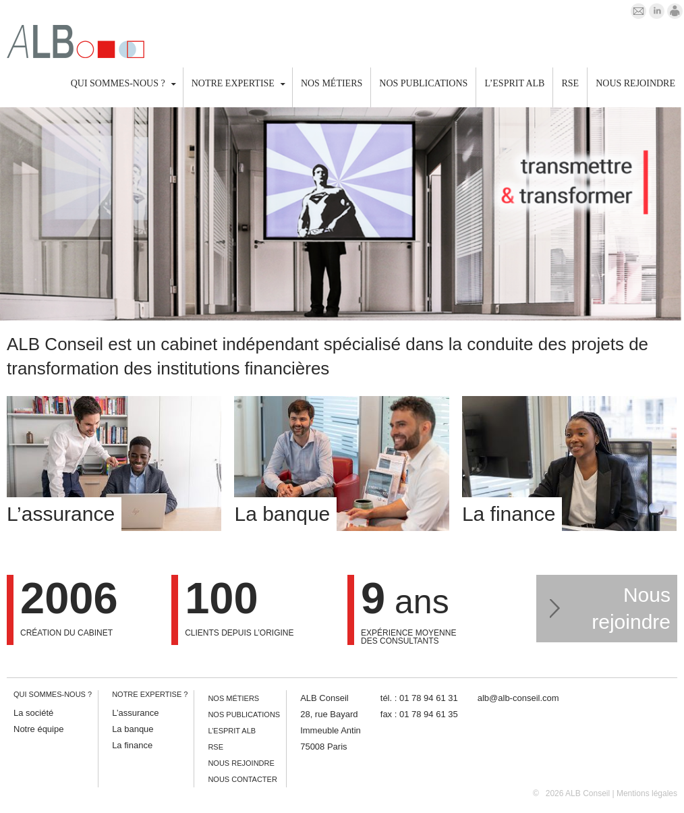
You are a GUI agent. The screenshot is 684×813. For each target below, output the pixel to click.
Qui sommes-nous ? (118, 83)
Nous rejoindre (635, 83)
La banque (132, 729)
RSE (570, 83)
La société (33, 713)
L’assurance (135, 713)
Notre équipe (38, 729)
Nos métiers (331, 83)
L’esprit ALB (514, 83)
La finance (132, 745)
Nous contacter (242, 779)
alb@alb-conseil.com (518, 698)
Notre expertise (233, 83)
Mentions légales (647, 793)
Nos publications (423, 83)
